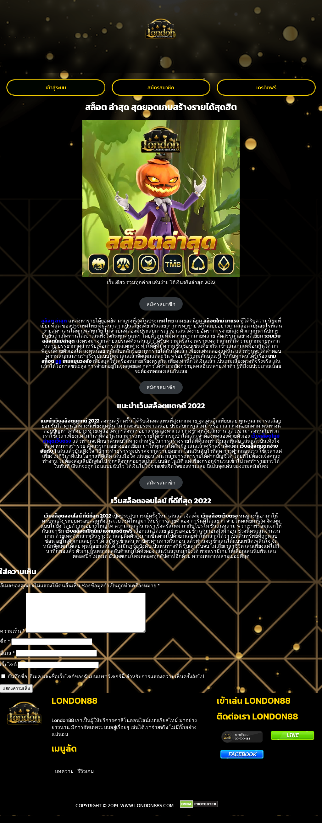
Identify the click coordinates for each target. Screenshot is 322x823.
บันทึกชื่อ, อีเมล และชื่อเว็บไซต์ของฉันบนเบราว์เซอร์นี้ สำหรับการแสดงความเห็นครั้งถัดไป (106, 684)
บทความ (64, 778)
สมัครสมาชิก (161, 304)
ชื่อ (5, 648)
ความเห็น (12, 638)
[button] (161, 58)
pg (58, 361)
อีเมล (7, 660)
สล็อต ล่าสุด (54, 320)
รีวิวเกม (85, 778)
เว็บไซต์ (8, 672)
